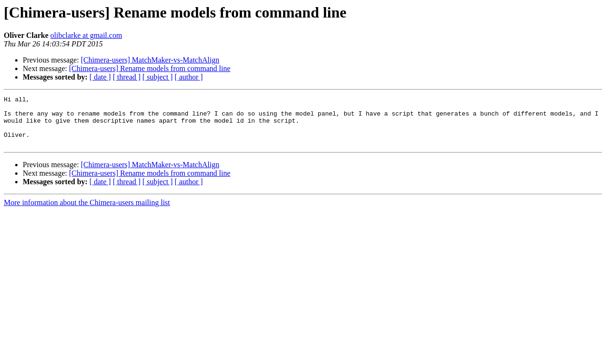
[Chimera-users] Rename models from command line (150, 68)
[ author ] (189, 77)
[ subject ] (158, 77)
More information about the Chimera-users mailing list (87, 212)
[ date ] (100, 77)
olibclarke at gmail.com (86, 35)
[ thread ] (127, 77)
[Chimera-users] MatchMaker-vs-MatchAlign (150, 60)
